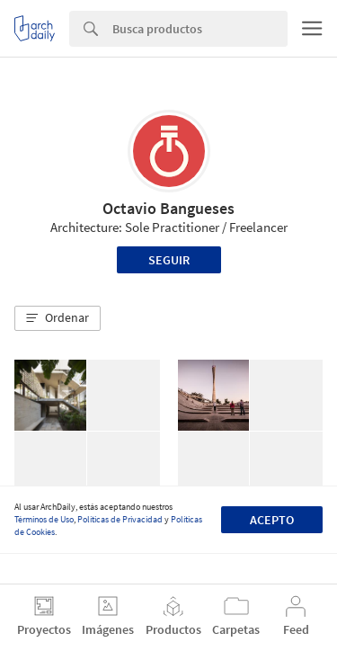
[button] (57, 318)
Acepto (272, 520)
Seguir (169, 260)
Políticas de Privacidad (120, 519)
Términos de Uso (44, 519)
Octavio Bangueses (168, 208)
